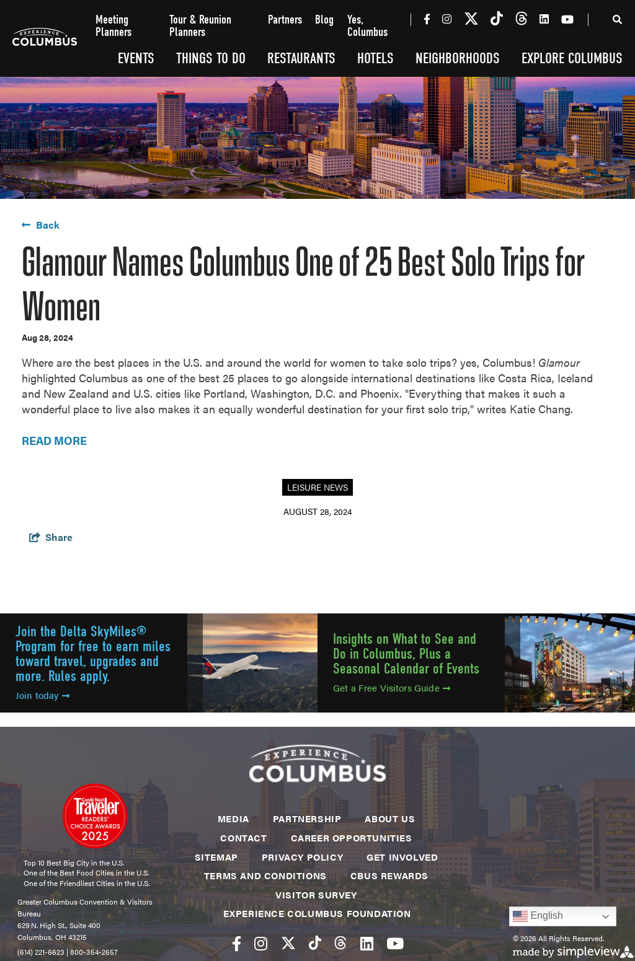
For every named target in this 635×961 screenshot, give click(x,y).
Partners (285, 20)
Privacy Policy (302, 856)
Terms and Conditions (265, 875)
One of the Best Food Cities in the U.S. (86, 872)
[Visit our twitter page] (471, 19)
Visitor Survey (316, 894)
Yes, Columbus (367, 26)
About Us (390, 818)
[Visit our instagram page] (446, 18)
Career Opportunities (351, 837)
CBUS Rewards (389, 875)
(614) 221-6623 (40, 951)
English (538, 916)
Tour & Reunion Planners (200, 26)
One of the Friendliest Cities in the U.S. (86, 883)
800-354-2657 (94, 951)
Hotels (375, 58)
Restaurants (301, 58)
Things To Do (211, 58)
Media (233, 818)
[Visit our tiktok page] (497, 19)
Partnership (307, 818)
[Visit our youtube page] (567, 19)
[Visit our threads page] (521, 19)
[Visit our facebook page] (427, 18)
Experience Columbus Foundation (317, 912)
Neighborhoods (457, 58)
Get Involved (402, 856)
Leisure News (317, 487)
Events (136, 58)
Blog (324, 20)
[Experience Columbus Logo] (44, 38)
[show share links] (51, 536)
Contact (243, 837)
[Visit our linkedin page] (544, 18)
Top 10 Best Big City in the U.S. (74, 862)
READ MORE (54, 440)
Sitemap (216, 856)
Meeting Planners (113, 26)
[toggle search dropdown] (618, 21)
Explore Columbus (572, 58)
